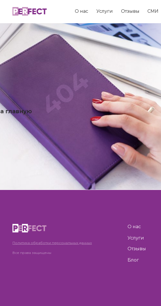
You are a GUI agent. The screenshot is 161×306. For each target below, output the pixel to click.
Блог (133, 260)
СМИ (152, 11)
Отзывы (130, 11)
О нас (81, 11)
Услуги (104, 11)
